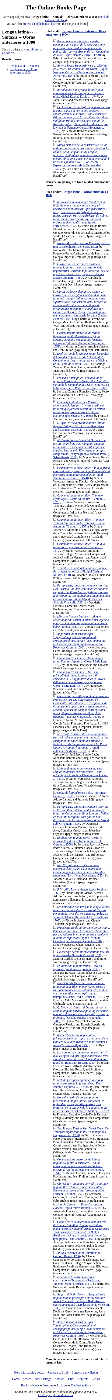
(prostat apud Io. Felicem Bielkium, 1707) (80, 1188)
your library (31, 49)
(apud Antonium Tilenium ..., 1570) (81, 473)
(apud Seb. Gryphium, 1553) (77, 967)
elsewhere (8, 52)
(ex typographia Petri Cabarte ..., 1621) (81, 1230)
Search (27, 1379)
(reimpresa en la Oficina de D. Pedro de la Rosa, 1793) (81, 358)
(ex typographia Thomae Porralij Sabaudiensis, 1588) (81, 449)
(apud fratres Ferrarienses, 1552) (80, 213)
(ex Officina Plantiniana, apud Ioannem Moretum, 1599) (79, 426)
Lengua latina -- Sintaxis (25, 65)
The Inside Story (81, 1385)
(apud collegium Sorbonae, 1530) (80, 742)
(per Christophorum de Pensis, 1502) (81, 245)
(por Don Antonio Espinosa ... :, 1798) (78, 1083)
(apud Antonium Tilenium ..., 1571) (79, 523)
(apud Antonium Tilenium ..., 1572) (79, 547)
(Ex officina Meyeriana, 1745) (79, 870)
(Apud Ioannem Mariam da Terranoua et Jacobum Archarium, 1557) (80, 70)
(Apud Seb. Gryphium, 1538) (81, 815)
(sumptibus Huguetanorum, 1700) (81, 1132)
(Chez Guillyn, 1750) (80, 1040)
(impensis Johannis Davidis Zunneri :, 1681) (80, 305)
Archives (61, 1385)
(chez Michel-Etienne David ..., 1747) (78, 93)
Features (48, 1385)
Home (15, 1379)
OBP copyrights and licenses (55, 1395)
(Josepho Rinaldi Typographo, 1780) (81, 1014)
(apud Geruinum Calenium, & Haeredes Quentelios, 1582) (81, 934)
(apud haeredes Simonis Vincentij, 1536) (81, 953)
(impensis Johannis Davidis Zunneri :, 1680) (81, 270)
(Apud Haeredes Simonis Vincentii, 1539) (81, 594)
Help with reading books (29, 1372)
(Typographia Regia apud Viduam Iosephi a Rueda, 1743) (77, 1280)
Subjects (83, 1379)
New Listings (43, 1379)
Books (25, 1385)
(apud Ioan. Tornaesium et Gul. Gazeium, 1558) (77, 841)
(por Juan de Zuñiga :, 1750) (81, 48)
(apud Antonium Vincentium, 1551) (79, 339)
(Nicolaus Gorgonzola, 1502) (81, 706)
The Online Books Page (56, 7)
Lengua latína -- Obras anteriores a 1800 (23, 70)
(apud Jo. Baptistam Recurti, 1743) (81, 1057)
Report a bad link (57, 1372)
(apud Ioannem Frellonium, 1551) (78, 1166)
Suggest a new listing (85, 1372)
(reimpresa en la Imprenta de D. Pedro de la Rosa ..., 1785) (81, 383)
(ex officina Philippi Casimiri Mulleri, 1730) (80, 571)
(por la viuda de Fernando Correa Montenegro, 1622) (81, 119)
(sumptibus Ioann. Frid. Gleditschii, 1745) (80, 990)
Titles (71, 1379)
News (35, 1385)
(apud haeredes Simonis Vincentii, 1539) (81, 1301)
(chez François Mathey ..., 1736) (81, 1104)
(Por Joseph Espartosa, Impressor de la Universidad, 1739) (81, 156)
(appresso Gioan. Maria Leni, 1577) (80, 661)
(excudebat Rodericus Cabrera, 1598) (79, 640)
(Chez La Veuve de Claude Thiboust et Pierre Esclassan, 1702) (81, 913)
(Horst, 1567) (81, 621)
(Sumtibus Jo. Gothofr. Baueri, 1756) (77, 1254)
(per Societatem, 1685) (79, 408)
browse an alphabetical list (39, 23)
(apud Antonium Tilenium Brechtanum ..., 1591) (80, 773)
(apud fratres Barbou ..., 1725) (77, 1206)
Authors (59, 1379)
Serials (96, 1379)
